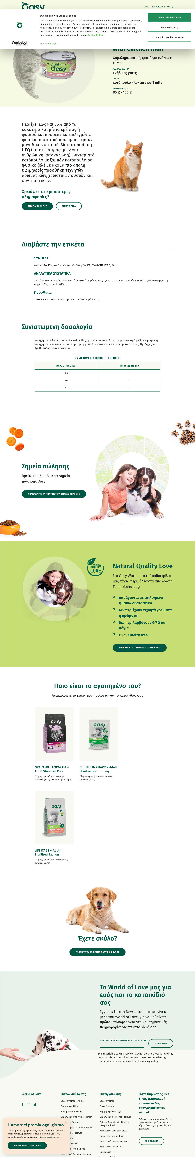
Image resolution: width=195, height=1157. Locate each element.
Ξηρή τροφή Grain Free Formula (76, 1044)
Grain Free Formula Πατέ (73, 1065)
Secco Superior (107, 1023)
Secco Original (107, 1017)
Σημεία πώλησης (37, 206)
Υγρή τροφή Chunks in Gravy (113, 1047)
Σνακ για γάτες (107, 1100)
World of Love (31, 1011)
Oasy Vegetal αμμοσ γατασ (113, 1111)
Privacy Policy (150, 978)
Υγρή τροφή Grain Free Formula (76, 1071)
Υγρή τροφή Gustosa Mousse (114, 1058)
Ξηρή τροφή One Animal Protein (76, 1033)
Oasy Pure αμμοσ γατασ (111, 1106)
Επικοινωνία (69, 206)
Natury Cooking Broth (110, 1084)
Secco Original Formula (72, 1017)
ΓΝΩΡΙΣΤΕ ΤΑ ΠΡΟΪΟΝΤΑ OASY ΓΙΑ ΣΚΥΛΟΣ (98, 868)
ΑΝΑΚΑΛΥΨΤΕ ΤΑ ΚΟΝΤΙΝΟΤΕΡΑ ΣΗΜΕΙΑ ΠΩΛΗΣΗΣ (54, 494)
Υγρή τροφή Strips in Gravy (74, 1081)
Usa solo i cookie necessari (169, 28)
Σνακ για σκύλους (69, 1097)
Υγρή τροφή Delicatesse (111, 1074)
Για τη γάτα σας (110, 1011)
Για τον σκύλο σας (73, 1011)
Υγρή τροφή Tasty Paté (71, 1076)
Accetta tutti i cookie (169, 8)
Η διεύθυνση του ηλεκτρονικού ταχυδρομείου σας (123, 957)
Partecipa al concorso (27, 1145)
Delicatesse (105, 1068)
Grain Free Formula (70, 1039)
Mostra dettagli (48, 34)
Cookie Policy (95, 25)
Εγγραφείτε (160, 960)
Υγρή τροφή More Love (111, 1095)
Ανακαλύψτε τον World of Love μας (140, 647)
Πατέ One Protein (69, 1060)
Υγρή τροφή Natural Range (74, 1092)
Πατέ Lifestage (68, 1055)
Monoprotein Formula (71, 1028)
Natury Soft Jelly (69, 1087)
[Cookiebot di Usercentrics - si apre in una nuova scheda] (19, 34)
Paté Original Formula (71, 1049)
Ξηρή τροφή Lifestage (71, 1023)
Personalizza (169, 18)
